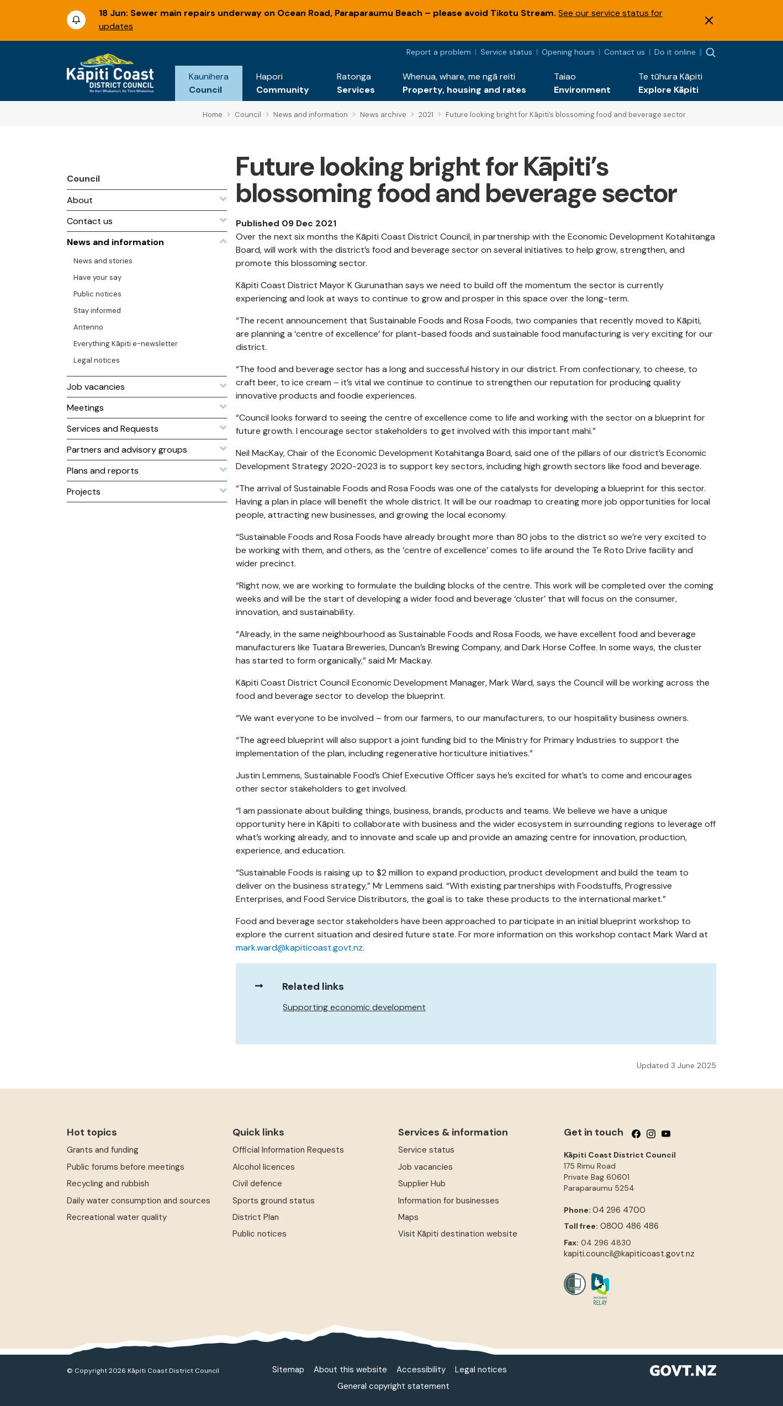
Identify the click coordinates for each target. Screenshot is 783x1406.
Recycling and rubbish (108, 1183)
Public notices (259, 1233)
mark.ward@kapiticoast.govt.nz (299, 947)
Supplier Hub (422, 1183)
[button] (208, 83)
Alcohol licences (263, 1166)
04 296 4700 (619, 1210)
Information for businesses (448, 1200)
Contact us (624, 52)
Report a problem (438, 52)
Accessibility (421, 1369)
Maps (408, 1217)
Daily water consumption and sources (138, 1200)
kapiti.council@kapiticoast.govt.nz (629, 1253)
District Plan (255, 1217)
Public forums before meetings (125, 1166)
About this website (350, 1369)
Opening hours (568, 52)
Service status (506, 52)
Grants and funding (103, 1149)
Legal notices (481, 1369)
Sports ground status (273, 1200)
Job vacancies (425, 1166)
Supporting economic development (354, 1007)
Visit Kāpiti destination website (457, 1233)
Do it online (675, 52)
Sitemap (288, 1369)
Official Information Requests (288, 1149)
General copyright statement (393, 1386)
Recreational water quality (117, 1217)
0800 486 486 (629, 1226)
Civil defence (257, 1183)
